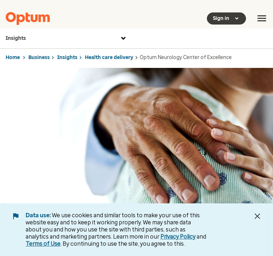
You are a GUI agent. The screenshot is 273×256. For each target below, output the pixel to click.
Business (39, 57)
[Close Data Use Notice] (257, 216)
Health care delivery (109, 57)
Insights (67, 38)
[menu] (262, 18)
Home (13, 57)
